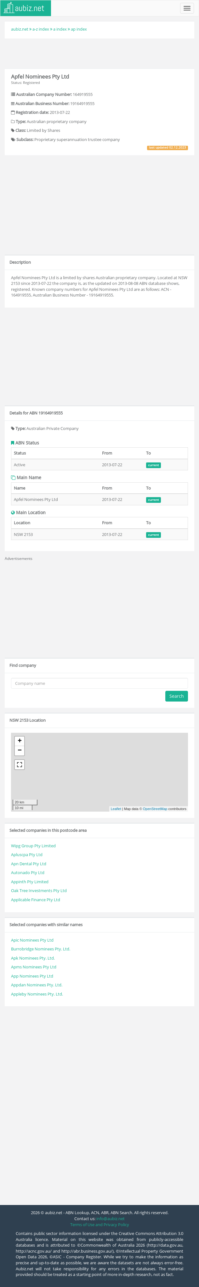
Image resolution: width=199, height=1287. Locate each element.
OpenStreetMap (155, 809)
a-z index (40, 29)
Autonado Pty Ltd (27, 872)
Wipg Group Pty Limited (33, 846)
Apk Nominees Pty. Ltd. (33, 958)
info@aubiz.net (110, 1218)
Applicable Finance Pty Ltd (35, 899)
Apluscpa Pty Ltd (27, 854)
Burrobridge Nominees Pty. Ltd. (40, 949)
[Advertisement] (99, 52)
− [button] (20, 750)
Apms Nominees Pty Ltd (33, 967)
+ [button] (20, 741)
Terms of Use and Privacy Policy (99, 1224)
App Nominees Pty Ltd (32, 976)
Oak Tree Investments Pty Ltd (39, 890)
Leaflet (116, 809)
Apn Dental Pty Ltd (28, 864)
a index (60, 29)
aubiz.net (19, 29)
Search (176, 696)
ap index (79, 29)
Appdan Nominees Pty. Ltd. (36, 985)
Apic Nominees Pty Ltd (32, 940)
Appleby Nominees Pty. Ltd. (37, 994)
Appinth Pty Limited (29, 881)
